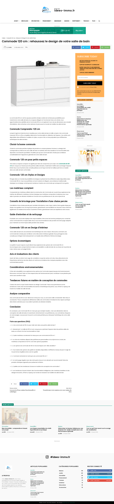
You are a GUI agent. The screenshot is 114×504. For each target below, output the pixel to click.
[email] (89, 78)
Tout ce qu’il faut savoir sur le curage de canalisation (84, 134)
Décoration (5, 426)
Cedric (10, 47)
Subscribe (108, 480)
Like (110, 470)
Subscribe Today (89, 83)
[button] (99, 21)
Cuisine (3, 38)
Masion (79, 117)
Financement (80, 131)
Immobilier (80, 104)
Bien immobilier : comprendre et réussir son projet (14, 429)
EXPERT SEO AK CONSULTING (69, 502)
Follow (109, 473)
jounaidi (32, 432)
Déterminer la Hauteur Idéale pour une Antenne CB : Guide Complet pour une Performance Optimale (84, 121)
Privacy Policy (93, 87)
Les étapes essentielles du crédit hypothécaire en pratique (84, 108)
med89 (4, 432)
